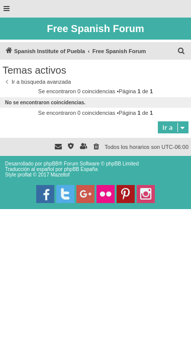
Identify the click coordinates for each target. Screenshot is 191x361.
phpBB (51, 163)
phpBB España (81, 169)
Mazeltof (60, 174)
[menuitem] (181, 51)
